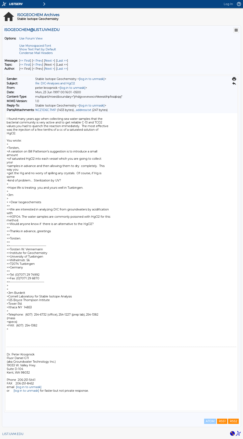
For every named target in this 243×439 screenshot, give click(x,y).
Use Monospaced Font (35, 46)
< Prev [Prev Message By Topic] (37, 64)
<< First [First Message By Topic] (25, 64)
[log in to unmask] (92, 79)
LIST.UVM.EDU (12, 434)
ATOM (210, 421)
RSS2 (233, 421)
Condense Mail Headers (36, 53)
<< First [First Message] (25, 60)
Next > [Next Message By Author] (49, 68)
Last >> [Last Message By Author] (62, 68)
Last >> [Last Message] (62, 60)
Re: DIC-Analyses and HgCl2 (55, 83)
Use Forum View (31, 38)
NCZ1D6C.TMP (45, 110)
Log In (228, 4)
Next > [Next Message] (49, 60)
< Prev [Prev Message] (37, 60)
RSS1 (222, 421)
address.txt (83, 110)
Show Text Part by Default (37, 49)
